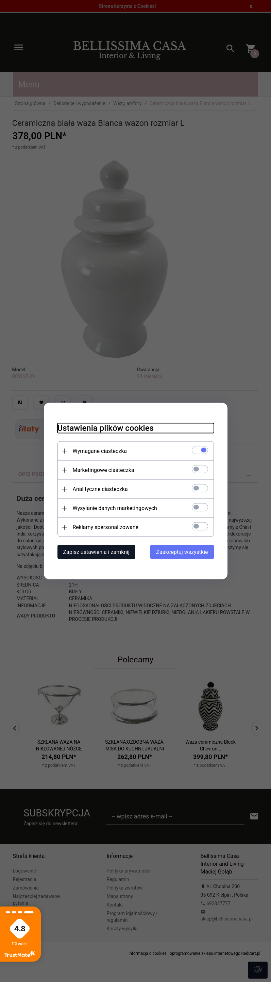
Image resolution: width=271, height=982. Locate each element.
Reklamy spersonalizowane (105, 527)
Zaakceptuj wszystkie (182, 552)
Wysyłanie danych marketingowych (115, 508)
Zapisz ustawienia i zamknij (96, 552)
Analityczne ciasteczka (100, 489)
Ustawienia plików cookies (105, 428)
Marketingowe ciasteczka (103, 470)
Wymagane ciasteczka (100, 451)
